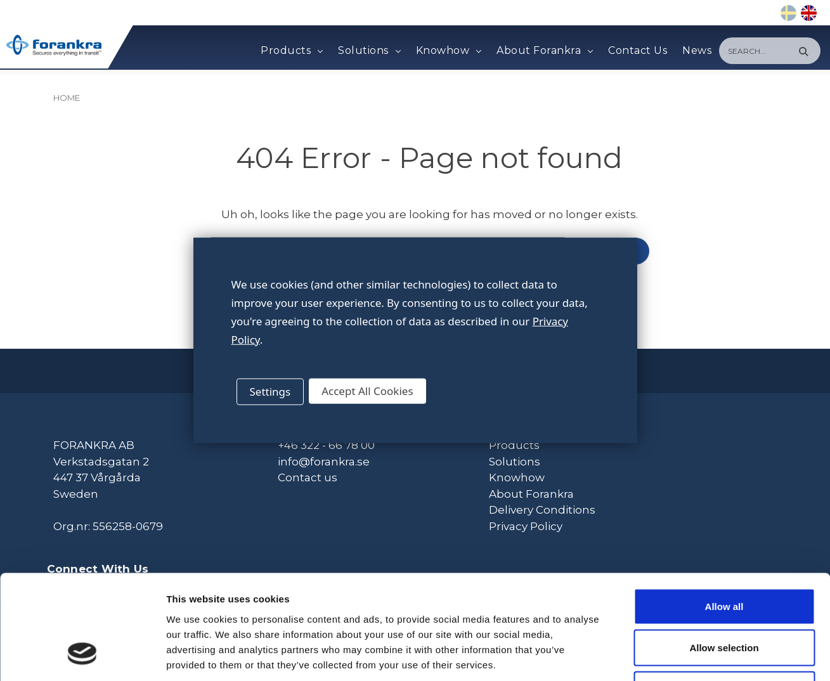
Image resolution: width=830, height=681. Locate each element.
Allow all (724, 514)
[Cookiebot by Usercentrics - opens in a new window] (82, 656)
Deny (724, 597)
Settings (270, 391)
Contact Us (637, 50)
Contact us (307, 476)
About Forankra (544, 50)
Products (292, 50)
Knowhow (448, 50)
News (696, 50)
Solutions (369, 50)
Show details (665, 656)
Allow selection (723, 556)
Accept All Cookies (367, 391)
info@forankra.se (324, 460)
